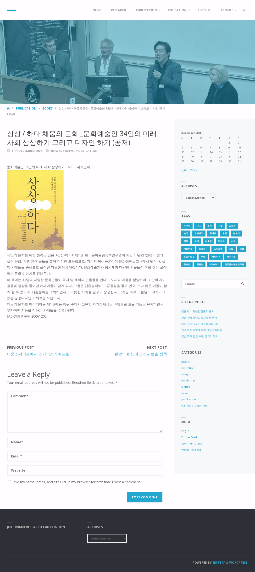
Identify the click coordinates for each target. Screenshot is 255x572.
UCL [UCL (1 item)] (199, 225)
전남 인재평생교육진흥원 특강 (199, 317)
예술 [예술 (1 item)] (231, 248)
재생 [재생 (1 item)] (203, 256)
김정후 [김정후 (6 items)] (232, 225)
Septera (218, 563)
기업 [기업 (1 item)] (220, 225)
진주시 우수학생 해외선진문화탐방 (201, 330)
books (47, 108)
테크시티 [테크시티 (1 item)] (214, 264)
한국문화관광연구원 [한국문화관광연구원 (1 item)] (234, 264)
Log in (185, 431)
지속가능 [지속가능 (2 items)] (231, 256)
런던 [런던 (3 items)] (224, 233)
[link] (244, 10)
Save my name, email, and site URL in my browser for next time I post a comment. (74, 482)
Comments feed (191, 443)
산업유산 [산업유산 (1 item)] (203, 248)
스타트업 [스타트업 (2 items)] (218, 248)
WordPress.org (191, 449)
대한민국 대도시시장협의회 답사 (200, 323)
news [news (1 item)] (187, 225)
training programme (194, 405)
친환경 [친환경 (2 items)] (200, 264)
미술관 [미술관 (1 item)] (208, 241)
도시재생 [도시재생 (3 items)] (198, 233)
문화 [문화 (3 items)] (186, 241)
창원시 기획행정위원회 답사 (197, 311)
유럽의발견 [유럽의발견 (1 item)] (189, 256)
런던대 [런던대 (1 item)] (236, 233)
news (69, 150)
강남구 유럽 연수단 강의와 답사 (199, 336)
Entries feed (189, 437)
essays (185, 374)
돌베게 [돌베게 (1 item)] (213, 233)
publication (26, 108)
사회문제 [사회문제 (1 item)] (188, 248)
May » (193, 170)
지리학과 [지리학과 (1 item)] (216, 256)
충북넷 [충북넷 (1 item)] (187, 264)
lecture (186, 387)
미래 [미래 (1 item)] (196, 241)
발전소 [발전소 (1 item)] (221, 241)
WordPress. (238, 563)
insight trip (188, 380)
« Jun (184, 170)
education (187, 368)
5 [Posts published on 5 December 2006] (191, 147)
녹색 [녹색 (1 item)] (186, 233)
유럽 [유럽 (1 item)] (242, 248)
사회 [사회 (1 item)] (233, 241)
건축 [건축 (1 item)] (209, 225)
